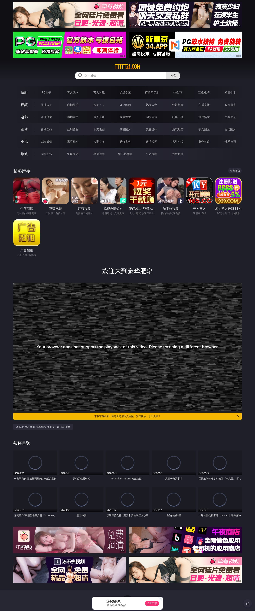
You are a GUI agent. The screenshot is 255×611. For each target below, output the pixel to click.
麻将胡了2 (151, 92)
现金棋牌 (204, 92)
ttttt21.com (127, 66)
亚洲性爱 (46, 117)
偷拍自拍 (72, 117)
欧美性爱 (125, 117)
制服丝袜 (151, 117)
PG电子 (46, 92)
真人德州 (72, 92)
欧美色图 (99, 129)
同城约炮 (46, 154)
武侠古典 (125, 141)
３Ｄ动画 (125, 105)
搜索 (173, 76)
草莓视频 (99, 154)
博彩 (24, 92)
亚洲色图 (72, 129)
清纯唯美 (177, 129)
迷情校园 (151, 141)
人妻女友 (99, 141)
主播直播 (204, 105)
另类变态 (230, 117)
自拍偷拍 (72, 105)
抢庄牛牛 (230, 92)
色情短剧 (177, 154)
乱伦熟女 (204, 117)
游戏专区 (125, 92)
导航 (24, 153)
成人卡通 (99, 117)
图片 (24, 129)
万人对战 (99, 92)
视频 (24, 104)
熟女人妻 (151, 105)
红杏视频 (151, 154)
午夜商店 (72, 154)
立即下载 (152, 603)
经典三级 (177, 117)
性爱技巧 (230, 141)
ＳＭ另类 (230, 105)
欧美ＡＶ (99, 105)
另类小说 (177, 141)
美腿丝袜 (151, 129)
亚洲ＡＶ (46, 105)
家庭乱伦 (72, 141)
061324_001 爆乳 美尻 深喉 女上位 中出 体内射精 (43, 426)
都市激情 (46, 141)
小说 (24, 141)
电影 (24, 117)
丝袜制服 (177, 105)
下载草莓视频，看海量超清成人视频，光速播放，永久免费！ (167, 416)
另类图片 (230, 129)
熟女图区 (204, 129)
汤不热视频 (125, 154)
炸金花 (178, 92)
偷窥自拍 (46, 129)
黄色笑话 (204, 141)
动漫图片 (125, 129)
